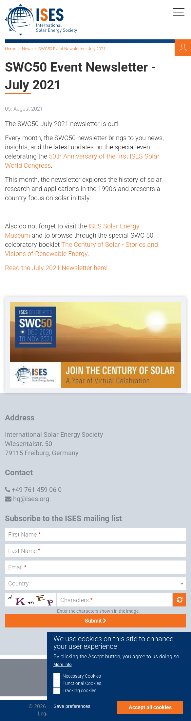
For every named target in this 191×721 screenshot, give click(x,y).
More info (62, 672)
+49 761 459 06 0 (37, 490)
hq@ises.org (31, 499)
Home (10, 48)
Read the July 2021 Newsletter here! (56, 268)
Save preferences (71, 714)
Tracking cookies (79, 699)
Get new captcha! (179, 599)
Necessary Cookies (82, 684)
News (27, 48)
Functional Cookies (82, 691)
